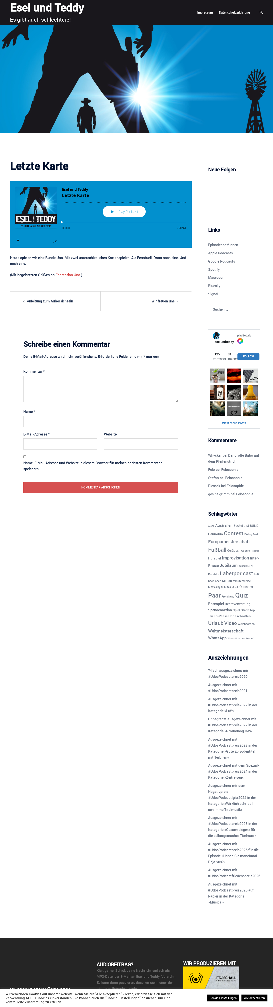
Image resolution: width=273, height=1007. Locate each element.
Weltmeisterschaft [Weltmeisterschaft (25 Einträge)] (226, 631)
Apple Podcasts (220, 253)
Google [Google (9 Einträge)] (245, 551)
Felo (211, 469)
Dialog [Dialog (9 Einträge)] (248, 534)
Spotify (214, 269)
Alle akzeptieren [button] (254, 998)
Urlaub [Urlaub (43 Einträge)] (215, 623)
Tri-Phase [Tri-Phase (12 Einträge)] (220, 616)
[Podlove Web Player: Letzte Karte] (101, 214)
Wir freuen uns (163, 301)
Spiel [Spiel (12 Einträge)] (236, 610)
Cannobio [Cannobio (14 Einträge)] (215, 534)
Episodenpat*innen (223, 244)
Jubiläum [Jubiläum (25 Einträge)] (229, 565)
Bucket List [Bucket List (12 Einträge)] (241, 525)
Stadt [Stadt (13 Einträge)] (245, 610)
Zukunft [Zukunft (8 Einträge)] (250, 638)
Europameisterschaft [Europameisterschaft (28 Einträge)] (229, 542)
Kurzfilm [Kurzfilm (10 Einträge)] (213, 574)
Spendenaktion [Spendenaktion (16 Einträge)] (220, 610)
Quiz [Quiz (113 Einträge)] (241, 595)
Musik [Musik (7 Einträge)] (235, 587)
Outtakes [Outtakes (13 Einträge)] (246, 586)
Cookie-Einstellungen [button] (223, 998)
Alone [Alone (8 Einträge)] (211, 525)
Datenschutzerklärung (234, 12)
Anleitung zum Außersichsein (50, 301)
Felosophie (229, 469)
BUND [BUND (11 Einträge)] (254, 526)
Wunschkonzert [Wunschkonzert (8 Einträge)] (236, 638)
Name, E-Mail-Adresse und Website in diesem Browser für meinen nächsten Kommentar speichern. (92, 465)
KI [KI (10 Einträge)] (252, 566)
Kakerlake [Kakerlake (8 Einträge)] (244, 565)
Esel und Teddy (47, 7)
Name (29, 411)
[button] (261, 12)
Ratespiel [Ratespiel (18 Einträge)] (216, 603)
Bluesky (214, 285)
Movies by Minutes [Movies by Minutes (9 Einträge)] (219, 587)
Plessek (214, 485)
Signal (213, 294)
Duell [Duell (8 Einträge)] (256, 534)
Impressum (205, 12)
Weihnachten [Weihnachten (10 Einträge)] (246, 624)
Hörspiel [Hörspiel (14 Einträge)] (214, 558)
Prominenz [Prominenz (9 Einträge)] (227, 596)
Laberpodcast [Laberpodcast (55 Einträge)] (236, 573)
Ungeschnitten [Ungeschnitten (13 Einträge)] (239, 616)
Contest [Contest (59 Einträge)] (233, 533)
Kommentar (34, 371)
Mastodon (216, 277)
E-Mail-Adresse (36, 434)
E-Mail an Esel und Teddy (139, 976)
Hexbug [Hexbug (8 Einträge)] (255, 550)
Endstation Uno (68, 274)
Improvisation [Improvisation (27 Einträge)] (235, 558)
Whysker (215, 455)
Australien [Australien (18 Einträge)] (224, 525)
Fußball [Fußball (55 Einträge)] (217, 549)
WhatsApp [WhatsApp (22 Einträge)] (217, 637)
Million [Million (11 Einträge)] (227, 581)
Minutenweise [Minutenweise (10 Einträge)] (242, 581)
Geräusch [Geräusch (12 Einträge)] (233, 550)
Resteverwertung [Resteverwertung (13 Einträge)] (238, 604)
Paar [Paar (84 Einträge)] (214, 595)
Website (110, 434)
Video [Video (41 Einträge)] (230, 623)
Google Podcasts (221, 261)
